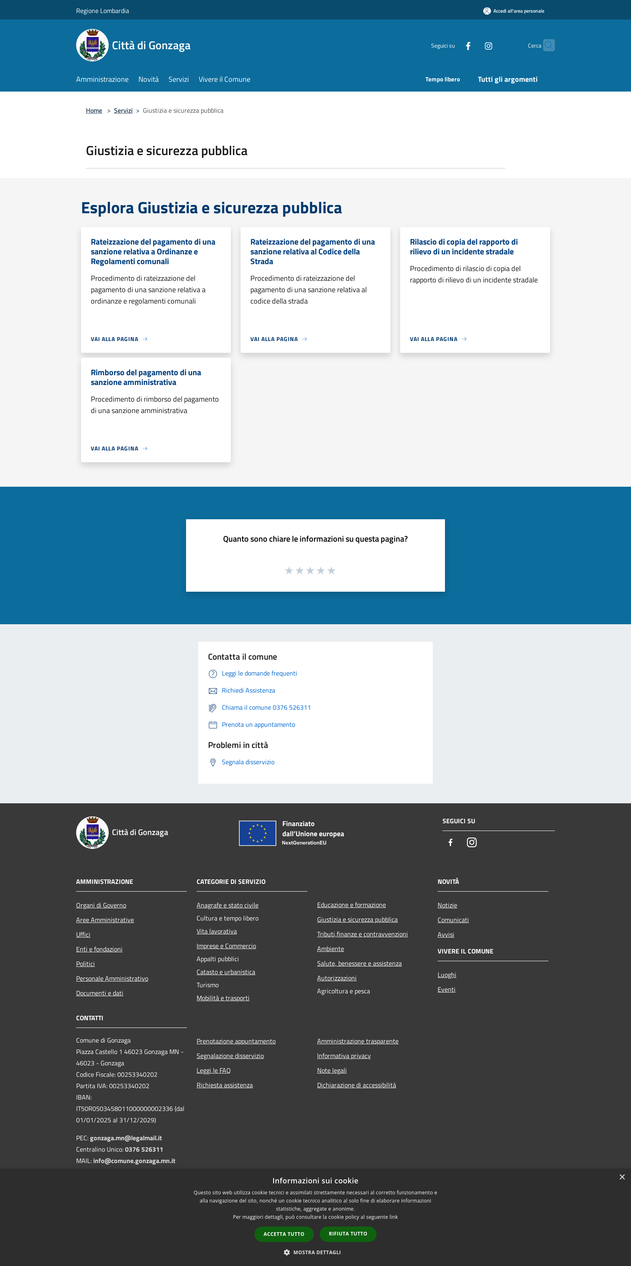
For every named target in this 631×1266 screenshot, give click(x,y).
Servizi (123, 110)
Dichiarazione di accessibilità (356, 1085)
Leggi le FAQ (214, 1070)
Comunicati (453, 920)
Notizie (447, 905)
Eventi (447, 989)
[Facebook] (452, 44)
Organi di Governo (101, 905)
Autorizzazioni (337, 978)
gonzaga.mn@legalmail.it (126, 1138)
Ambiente (330, 948)
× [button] (622, 1177)
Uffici (83, 934)
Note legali (332, 1070)
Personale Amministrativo (112, 978)
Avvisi (446, 934)
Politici (85, 964)
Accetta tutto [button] (284, 1234)
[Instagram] (472, 44)
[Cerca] (545, 45)
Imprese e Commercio (226, 946)
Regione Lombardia (102, 10)
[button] (315, 1252)
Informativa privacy (344, 1055)
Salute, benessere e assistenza (359, 963)
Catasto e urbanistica (226, 972)
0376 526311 (144, 1149)
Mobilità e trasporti (223, 998)
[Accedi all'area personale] (514, 10)
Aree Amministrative (105, 920)
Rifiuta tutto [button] (348, 1233)
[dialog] (315, 1217)
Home (94, 110)
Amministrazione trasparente (358, 1041)
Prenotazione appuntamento (236, 1041)
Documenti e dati (99, 993)
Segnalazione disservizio (230, 1055)
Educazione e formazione (351, 905)
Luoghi (447, 975)
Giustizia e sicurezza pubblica (357, 919)
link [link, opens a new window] (394, 1217)
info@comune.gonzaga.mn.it (134, 1160)
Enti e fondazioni (99, 949)
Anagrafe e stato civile (228, 905)
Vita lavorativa (217, 931)
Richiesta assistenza (225, 1085)
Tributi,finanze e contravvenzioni (362, 934)
